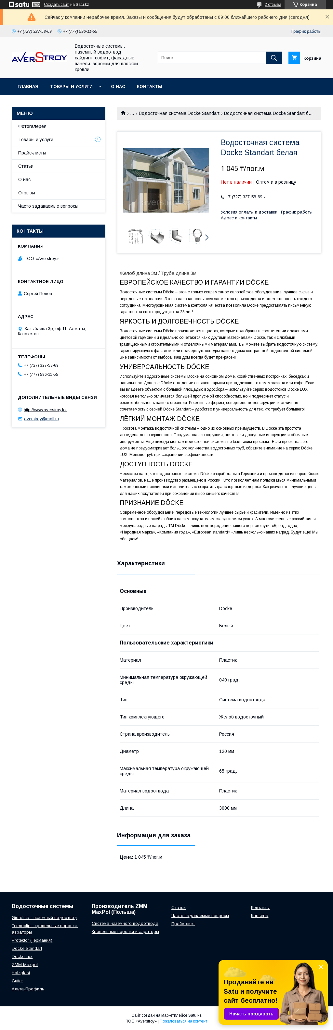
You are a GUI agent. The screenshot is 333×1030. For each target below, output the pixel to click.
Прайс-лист (183, 923)
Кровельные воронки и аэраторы (125, 931)
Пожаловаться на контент (183, 1021)
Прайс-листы (32, 152)
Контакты (149, 86)
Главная (28, 86)
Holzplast (21, 972)
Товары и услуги (71, 86)
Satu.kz (195, 1015)
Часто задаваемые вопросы (48, 206)
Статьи (25, 166)
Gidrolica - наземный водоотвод (44, 917)
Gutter (17, 980)
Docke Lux (22, 956)
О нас (118, 86)
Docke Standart (27, 948)
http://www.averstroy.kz (45, 409)
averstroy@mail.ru (41, 418)
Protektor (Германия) (32, 940)
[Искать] (274, 58)
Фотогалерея (32, 126)
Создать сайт (56, 4)
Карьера (259, 915)
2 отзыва (273, 4)
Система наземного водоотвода (125, 923)
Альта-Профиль (28, 989)
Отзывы (26, 192)
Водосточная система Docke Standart (179, 113)
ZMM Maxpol (25, 964)
